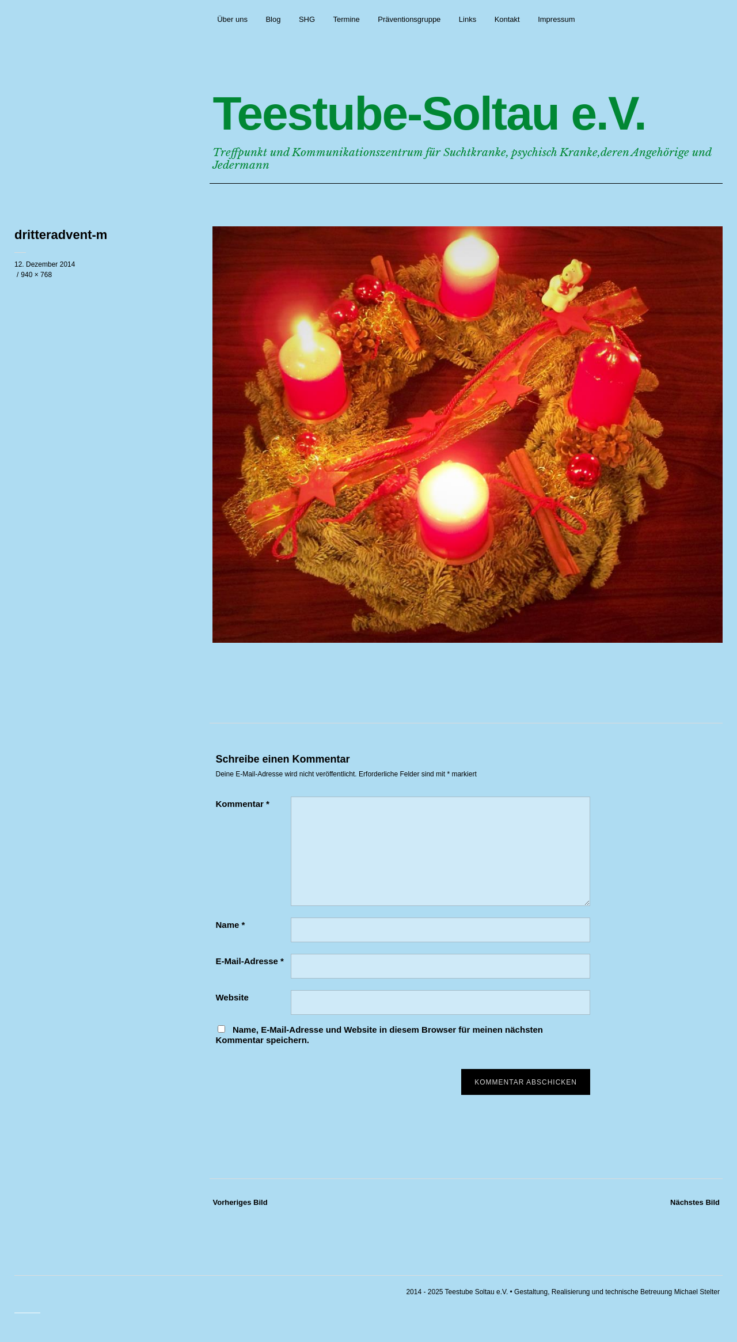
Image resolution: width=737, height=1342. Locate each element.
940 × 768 (36, 275)
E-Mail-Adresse (249, 961)
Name (230, 925)
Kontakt (507, 19)
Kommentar (242, 804)
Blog (272, 19)
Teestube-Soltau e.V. (429, 113)
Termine (346, 19)
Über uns (232, 19)
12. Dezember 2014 (44, 264)
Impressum (556, 19)
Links (467, 19)
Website (231, 997)
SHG (307, 19)
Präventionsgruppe (409, 19)
